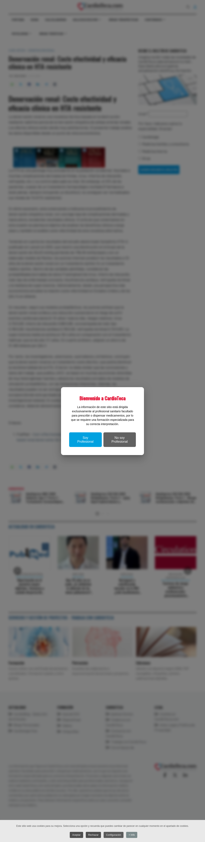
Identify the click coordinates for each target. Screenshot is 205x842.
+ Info (132, 834)
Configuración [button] (113, 834)
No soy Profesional (120, 439)
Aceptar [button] (76, 834)
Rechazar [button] (93, 834)
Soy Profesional (85, 439)
